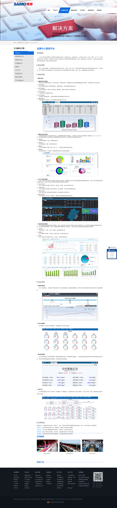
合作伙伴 (16, 487)
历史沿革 (16, 481)
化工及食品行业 (39, 479)
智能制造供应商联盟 (83, 479)
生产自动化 (27, 481)
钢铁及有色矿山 (39, 481)
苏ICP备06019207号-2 (61, 499)
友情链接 (81, 472)
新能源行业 (38, 475)
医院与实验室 (23, 77)
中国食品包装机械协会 (84, 485)
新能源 (23, 66)
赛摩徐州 (59, 475)
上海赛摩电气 (60, 477)
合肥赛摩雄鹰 (60, 481)
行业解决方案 (64, 10)
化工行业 (23, 70)
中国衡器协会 (82, 481)
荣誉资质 (16, 485)
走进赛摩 (16, 472)
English (95, 4)
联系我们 (99, 10)
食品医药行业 (23, 73)
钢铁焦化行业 (23, 59)
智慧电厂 (27, 485)
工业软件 (48, 479)
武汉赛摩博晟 (60, 483)
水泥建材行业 (23, 63)
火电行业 (26, 42)
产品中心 (55, 10)
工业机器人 (27, 487)
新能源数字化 (28, 475)
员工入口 (70, 488)
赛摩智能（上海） (72, 477)
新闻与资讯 (74, 10)
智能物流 (27, 483)
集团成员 (16, 479)
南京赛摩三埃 (60, 479)
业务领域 (48, 472)
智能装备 (48, 475)
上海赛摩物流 (71, 475)
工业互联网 (27, 479)
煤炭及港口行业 (23, 56)
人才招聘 (16, 483)
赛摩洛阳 (70, 481)
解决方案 (37, 472)
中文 (101, 4)
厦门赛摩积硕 (60, 485)
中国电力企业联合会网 (84, 483)
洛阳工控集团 (82, 475)
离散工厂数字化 (28, 477)
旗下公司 (59, 472)
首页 (49, 10)
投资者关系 (91, 10)
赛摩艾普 (59, 487)
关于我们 (82, 10)
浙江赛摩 (70, 479)
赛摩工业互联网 (71, 483)
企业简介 (16, 475)
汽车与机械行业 (23, 80)
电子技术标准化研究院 (84, 477)
